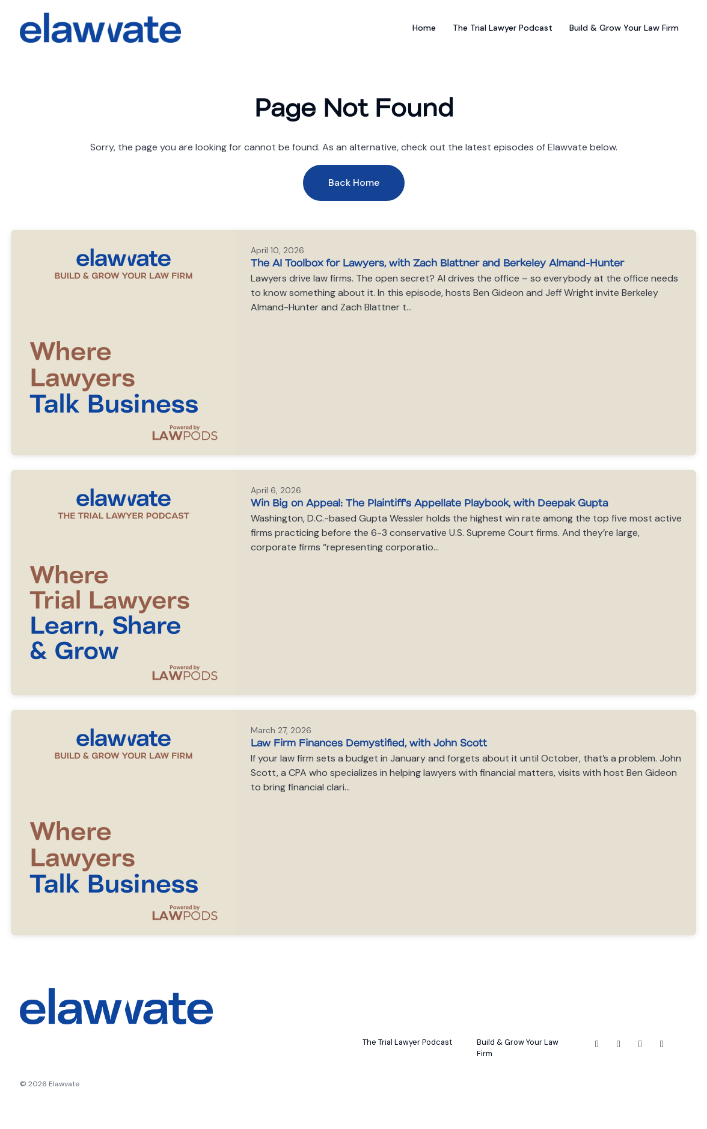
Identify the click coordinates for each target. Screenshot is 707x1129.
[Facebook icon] (597, 1044)
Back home (353, 182)
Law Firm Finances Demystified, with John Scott (369, 742)
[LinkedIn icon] (640, 1044)
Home (424, 27)
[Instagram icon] (619, 1044)
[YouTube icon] (662, 1044)
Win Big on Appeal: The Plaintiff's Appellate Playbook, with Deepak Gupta (429, 502)
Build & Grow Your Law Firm (624, 27)
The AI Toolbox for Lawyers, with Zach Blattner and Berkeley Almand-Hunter (437, 262)
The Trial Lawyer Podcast (502, 27)
